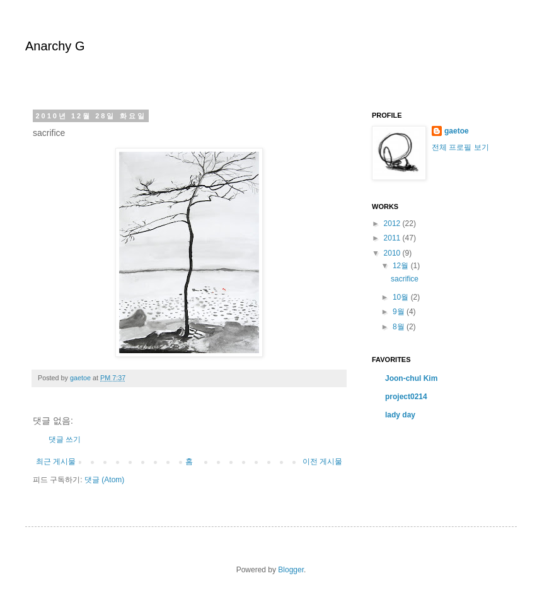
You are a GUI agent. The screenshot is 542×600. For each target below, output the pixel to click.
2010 (393, 253)
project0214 (406, 396)
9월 (400, 311)
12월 (402, 265)
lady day (400, 414)
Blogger (291, 569)
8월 (400, 326)
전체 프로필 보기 (460, 147)
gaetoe (456, 131)
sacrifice (404, 279)
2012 (393, 223)
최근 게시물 (56, 461)
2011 (393, 238)
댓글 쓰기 (65, 439)
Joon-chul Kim (411, 378)
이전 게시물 (322, 461)
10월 (402, 297)
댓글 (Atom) (104, 479)
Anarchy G (54, 46)
